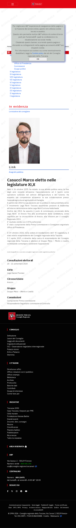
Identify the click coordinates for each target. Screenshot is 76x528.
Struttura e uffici (14, 369)
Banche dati (12, 385)
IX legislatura (15, 74)
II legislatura (15, 93)
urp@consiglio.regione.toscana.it (20, 466)
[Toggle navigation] (12, 4)
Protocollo (11, 383)
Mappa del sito (47, 507)
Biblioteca (11, 377)
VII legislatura (16, 80)
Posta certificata (61, 505)
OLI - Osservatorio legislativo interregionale (25, 346)
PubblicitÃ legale (47, 505)
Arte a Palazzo (13, 352)
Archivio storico (35, 507)
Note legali (36, 505)
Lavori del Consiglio (15, 338)
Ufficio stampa (13, 375)
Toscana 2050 (13, 408)
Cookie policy (37, 53)
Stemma (10, 355)
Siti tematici (64, 507)
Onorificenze (12, 427)
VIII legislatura (16, 77)
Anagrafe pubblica (16, 172)
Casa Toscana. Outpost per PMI (20, 411)
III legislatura (15, 90)
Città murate (12, 413)
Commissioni (19, 66)
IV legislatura (15, 88)
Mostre (10, 424)
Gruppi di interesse (15, 391)
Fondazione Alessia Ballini (18, 416)
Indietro (66, 46)
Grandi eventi (12, 419)
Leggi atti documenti (15, 341)
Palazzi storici (13, 349)
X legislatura (15, 71)
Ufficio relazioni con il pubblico (20, 372)
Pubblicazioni (12, 432)
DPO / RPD (17, 507)
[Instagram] (16, 491)
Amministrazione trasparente (19, 505)
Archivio (10, 380)
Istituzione (11, 336)
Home (9, 46)
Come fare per (13, 394)
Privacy (25, 507)
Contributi (11, 388)
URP (11, 455)
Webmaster (54, 516)
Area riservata (18, 446)
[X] (12, 491)
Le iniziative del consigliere (19, 111)
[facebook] (7, 491)
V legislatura (15, 85)
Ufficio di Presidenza (22, 63)
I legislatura (15, 96)
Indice (56, 507)
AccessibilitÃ (39, 510)
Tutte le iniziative (14, 438)
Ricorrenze (11, 435)
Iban (10, 507)
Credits (46, 516)
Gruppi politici (20, 69)
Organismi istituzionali (16, 344)
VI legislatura (15, 82)
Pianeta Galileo (13, 430)
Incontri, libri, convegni (16, 422)
